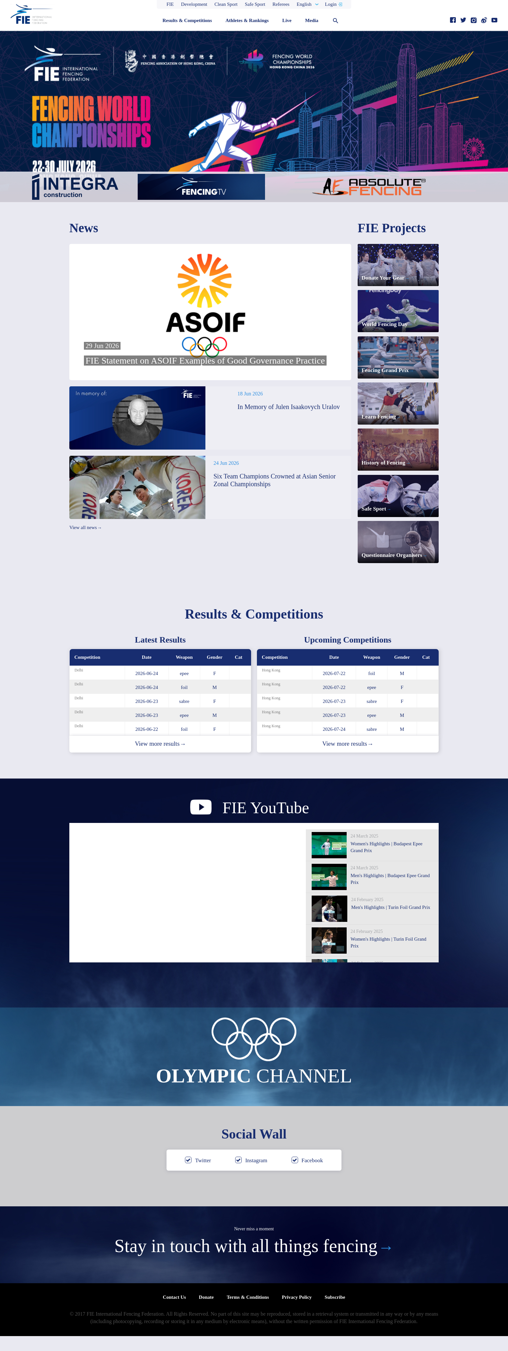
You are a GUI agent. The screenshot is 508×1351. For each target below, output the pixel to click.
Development (194, 4)
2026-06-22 (146, 744)
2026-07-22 (334, 688)
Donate (206, 1312)
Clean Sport (225, 4)
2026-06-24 (146, 688)
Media (311, 20)
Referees (280, 4)
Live (286, 20)
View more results (160, 758)
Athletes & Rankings (247, 20)
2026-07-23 (334, 716)
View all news (85, 527)
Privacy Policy (297, 1312)
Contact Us (174, 1312)
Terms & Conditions (248, 1312)
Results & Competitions (187, 20)
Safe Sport (255, 4)
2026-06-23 (146, 716)
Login (331, 4)
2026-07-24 (334, 744)
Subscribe (335, 1312)
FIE (170, 4)
